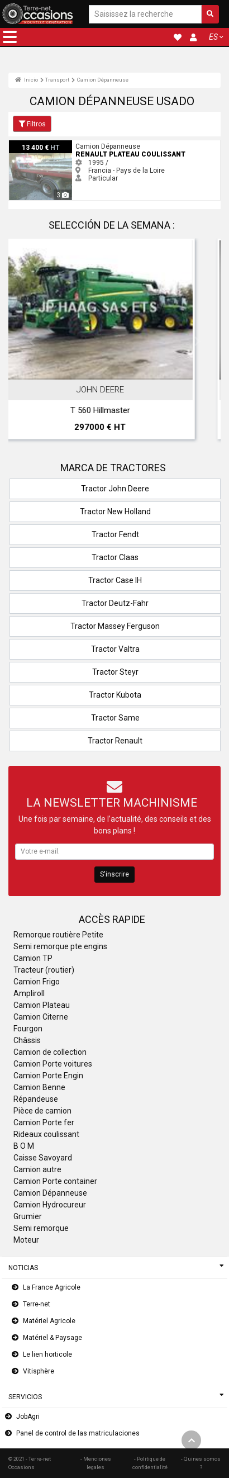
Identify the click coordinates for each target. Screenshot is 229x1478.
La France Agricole (51, 1287)
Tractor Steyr (115, 671)
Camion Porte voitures (52, 1063)
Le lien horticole (47, 1354)
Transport (57, 80)
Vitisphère (38, 1371)
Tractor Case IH (115, 580)
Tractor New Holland (115, 511)
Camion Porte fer (43, 1122)
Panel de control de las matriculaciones (78, 1433)
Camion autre (37, 1169)
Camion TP (33, 958)
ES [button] (213, 36)
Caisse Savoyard (42, 1157)
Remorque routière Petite (58, 934)
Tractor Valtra (115, 649)
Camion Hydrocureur (49, 1204)
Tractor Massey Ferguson (115, 626)
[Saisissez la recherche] (145, 14)
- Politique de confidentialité (150, 1463)
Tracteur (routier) (43, 969)
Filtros (32, 124)
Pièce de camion (42, 1110)
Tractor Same (115, 717)
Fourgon (27, 1028)
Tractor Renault (115, 740)
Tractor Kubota (115, 694)
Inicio (26, 80)
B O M (23, 1145)
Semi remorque (41, 1228)
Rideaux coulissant (46, 1134)
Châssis (27, 1040)
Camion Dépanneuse (102, 80)
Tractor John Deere (115, 488)
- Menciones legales (95, 1463)
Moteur (26, 1239)
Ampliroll (29, 993)
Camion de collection (50, 1052)
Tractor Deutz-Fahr (115, 603)
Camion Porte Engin (48, 1075)
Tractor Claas (115, 557)
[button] (10, 37)
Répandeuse (35, 1099)
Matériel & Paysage (52, 1338)
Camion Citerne (40, 1016)
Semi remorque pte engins (60, 946)
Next (197, 341)
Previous (32, 341)
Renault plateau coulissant (50, 144)
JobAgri (28, 1416)
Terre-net (36, 1304)
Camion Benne (39, 1087)
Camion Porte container (55, 1181)
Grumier (27, 1216)
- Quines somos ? (201, 1463)
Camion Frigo (36, 981)
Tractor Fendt (115, 534)
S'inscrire (114, 874)
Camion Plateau (41, 1005)
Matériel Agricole (49, 1321)
